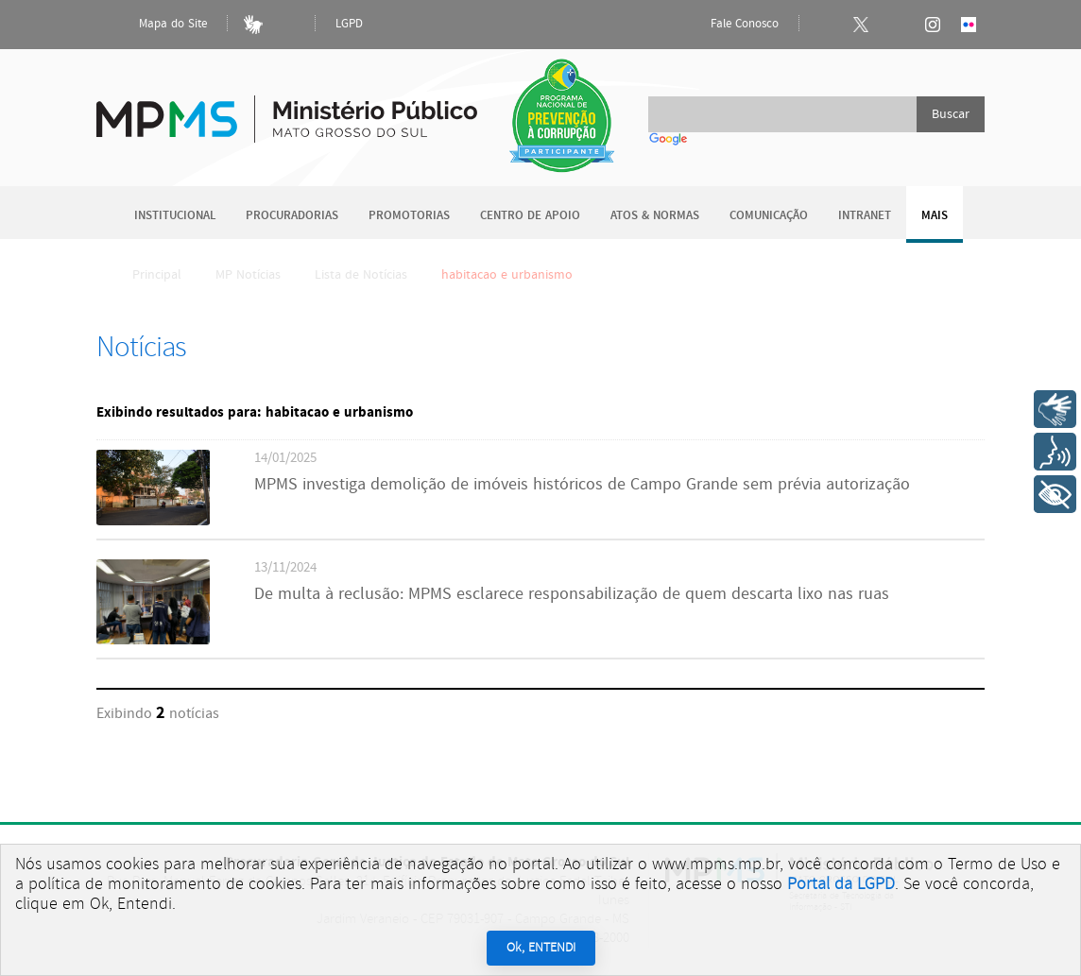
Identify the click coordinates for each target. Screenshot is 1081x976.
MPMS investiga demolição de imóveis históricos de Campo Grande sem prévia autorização (582, 484)
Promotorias (409, 216)
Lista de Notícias (361, 275)
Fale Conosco (728, 24)
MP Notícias (248, 275)
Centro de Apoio (530, 216)
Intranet (864, 216)
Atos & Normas (654, 216)
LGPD (349, 24)
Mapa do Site (157, 24)
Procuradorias (292, 216)
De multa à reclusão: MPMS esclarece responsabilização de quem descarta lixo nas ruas (571, 594)
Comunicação (768, 216)
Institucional (174, 216)
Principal (144, 275)
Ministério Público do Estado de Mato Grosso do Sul (286, 108)
